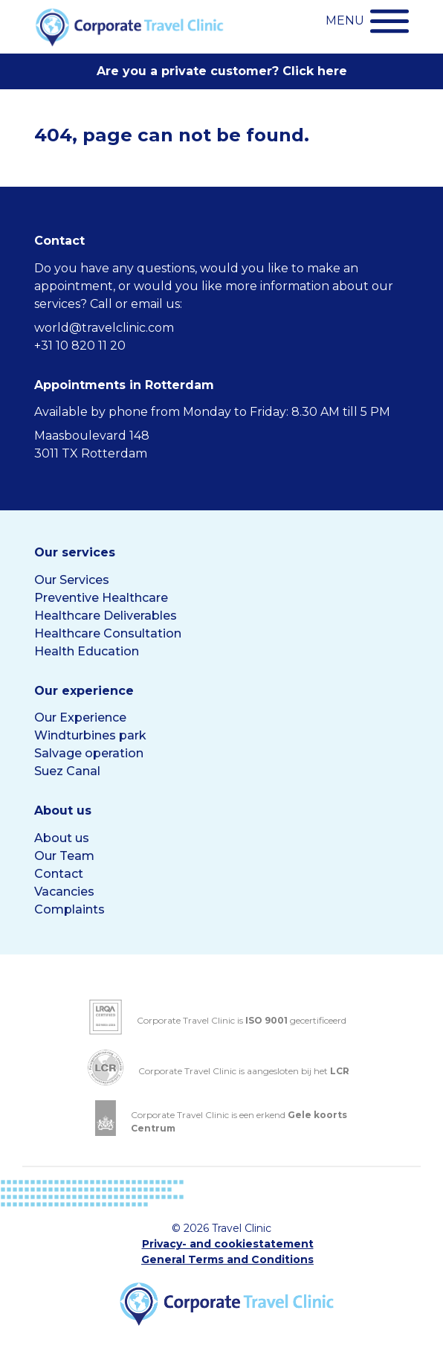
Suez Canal (67, 771)
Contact (58, 874)
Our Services (71, 580)
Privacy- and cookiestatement (228, 1244)
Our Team (64, 856)
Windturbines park (90, 735)
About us (61, 838)
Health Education (86, 651)
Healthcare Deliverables (105, 616)
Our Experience (80, 717)
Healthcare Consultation (107, 633)
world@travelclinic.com (104, 328)
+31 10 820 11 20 (80, 345)
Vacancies (64, 892)
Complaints (69, 909)
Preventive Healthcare (101, 598)
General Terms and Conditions (227, 1259)
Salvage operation (88, 753)
